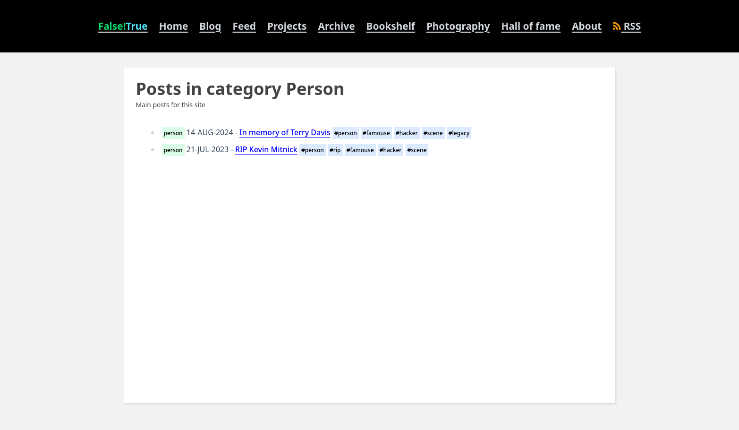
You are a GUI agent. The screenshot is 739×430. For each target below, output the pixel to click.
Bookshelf (390, 26)
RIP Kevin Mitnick (266, 149)
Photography (458, 26)
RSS (627, 26)
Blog (210, 26)
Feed (244, 26)
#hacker (407, 133)
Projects (287, 26)
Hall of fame (531, 26)
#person (345, 133)
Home (173, 26)
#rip (335, 150)
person (173, 133)
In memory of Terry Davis (285, 132)
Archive (336, 26)
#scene (433, 133)
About (587, 26)
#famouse (376, 133)
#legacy (459, 133)
